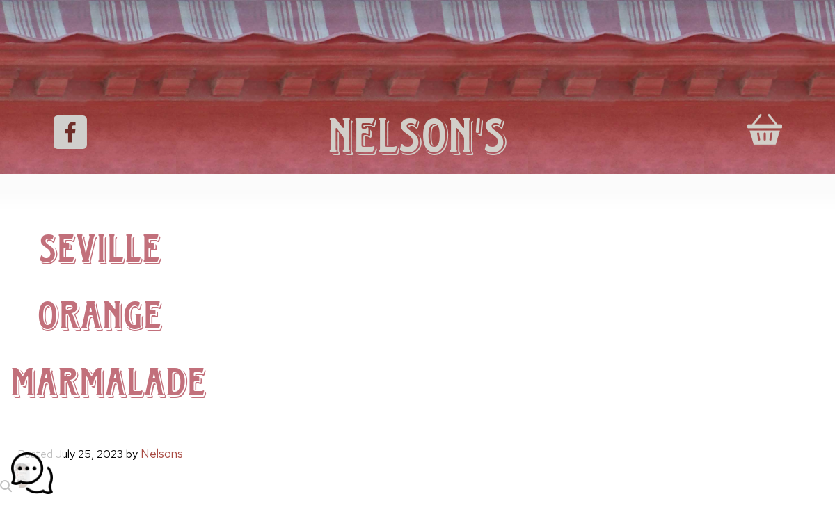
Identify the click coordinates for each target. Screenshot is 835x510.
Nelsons (162, 453)
